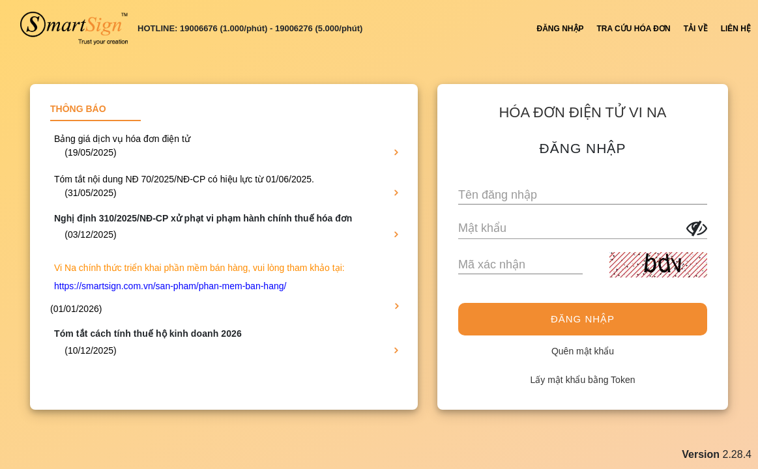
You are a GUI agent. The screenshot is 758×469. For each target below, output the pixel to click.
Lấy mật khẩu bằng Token (583, 380)
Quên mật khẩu (582, 351)
